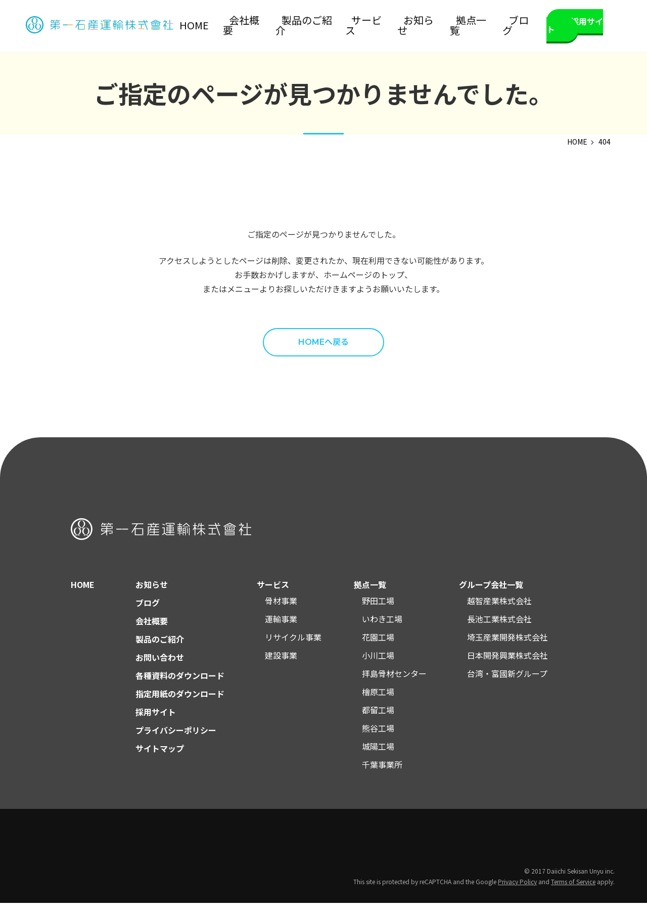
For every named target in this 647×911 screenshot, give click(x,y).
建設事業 (281, 663)
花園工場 (378, 645)
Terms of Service (573, 889)
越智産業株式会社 (499, 609)
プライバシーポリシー (175, 738)
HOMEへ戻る (323, 350)
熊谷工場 (378, 736)
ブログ (512, 26)
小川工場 (378, 663)
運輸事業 (281, 627)
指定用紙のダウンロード (179, 702)
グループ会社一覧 (491, 592)
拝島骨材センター (394, 681)
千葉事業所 (382, 772)
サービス (395, 26)
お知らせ (435, 26)
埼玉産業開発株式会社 (507, 645)
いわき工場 (382, 627)
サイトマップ (159, 756)
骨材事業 (281, 609)
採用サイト (577, 26)
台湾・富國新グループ (507, 681)
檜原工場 (378, 700)
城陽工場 (378, 754)
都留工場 (378, 718)
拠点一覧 (475, 26)
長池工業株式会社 (499, 627)
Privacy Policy (517, 889)
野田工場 (378, 609)
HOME (261, 26)
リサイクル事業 (293, 645)
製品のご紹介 (346, 26)
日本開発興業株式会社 (507, 663)
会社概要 (298, 26)
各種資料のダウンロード (179, 683)
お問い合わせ (159, 665)
